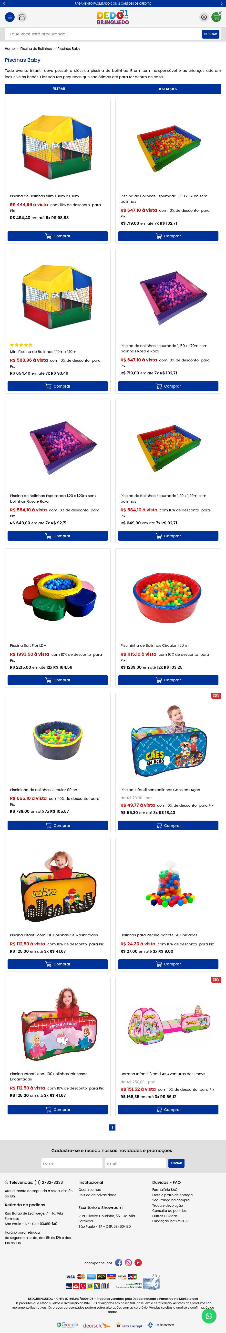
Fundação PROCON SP (170, 1221)
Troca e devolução (167, 1205)
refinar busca (59, 89)
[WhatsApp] (209, 1316)
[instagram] (128, 1263)
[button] (4, 4)
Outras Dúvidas (164, 1216)
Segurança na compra (171, 1200)
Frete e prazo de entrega (172, 1195)
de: (124, 797)
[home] (113, 17)
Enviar (176, 1163)
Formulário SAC (165, 1189)
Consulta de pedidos (169, 1210)
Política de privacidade (97, 1195)
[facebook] (118, 1263)
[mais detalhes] (58, 236)
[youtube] (138, 1263)
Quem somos (90, 1189)
